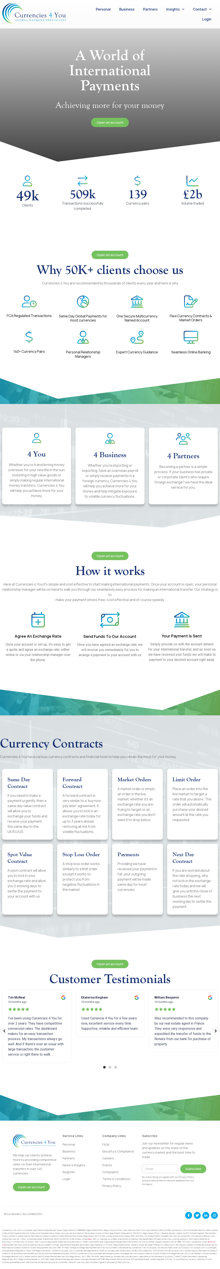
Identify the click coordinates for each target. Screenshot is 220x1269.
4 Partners (183, 455)
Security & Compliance (118, 1151)
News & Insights (74, 1165)
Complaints (110, 1172)
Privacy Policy (111, 1186)
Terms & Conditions (116, 1179)
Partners (150, 9)
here (90, 1239)
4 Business (110, 454)
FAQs (106, 1144)
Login (206, 19)
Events (107, 1165)
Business (126, 9)
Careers (108, 1158)
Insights (175, 9)
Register (69, 1172)
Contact (202, 9)
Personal (103, 9)
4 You (37, 453)
